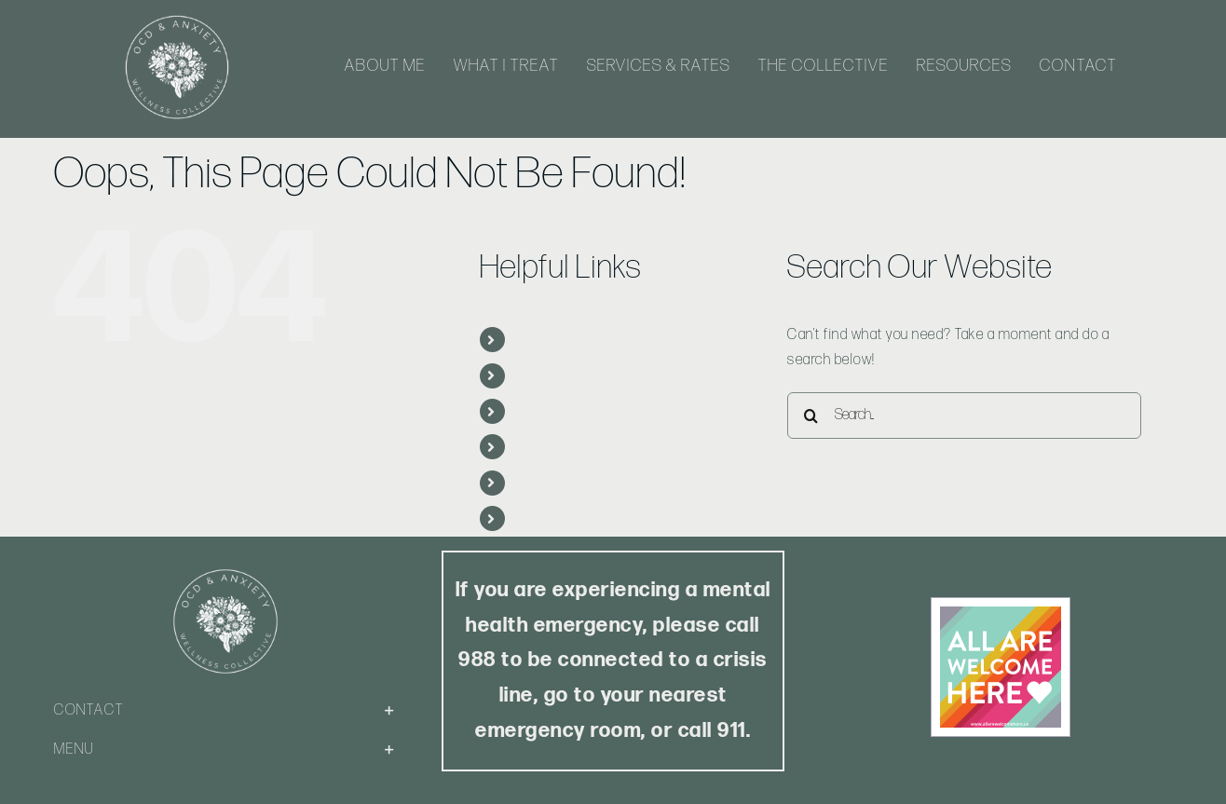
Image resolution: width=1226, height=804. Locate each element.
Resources (549, 483)
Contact (541, 518)
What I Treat (553, 376)
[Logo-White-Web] (177, 16)
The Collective (561, 447)
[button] (225, 710)
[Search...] (964, 415)
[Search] (810, 415)
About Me (546, 339)
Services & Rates (570, 411)
